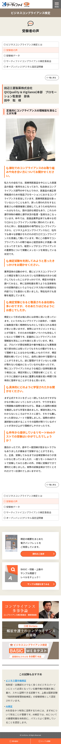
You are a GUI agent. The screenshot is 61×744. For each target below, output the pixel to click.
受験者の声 (12, 50)
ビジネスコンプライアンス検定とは (24, 44)
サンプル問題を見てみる (38, 584)
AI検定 (9, 706)
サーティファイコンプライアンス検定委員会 (28, 61)
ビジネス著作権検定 (16, 680)
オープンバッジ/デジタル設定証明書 (24, 66)
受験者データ (13, 55)
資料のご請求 (38, 553)
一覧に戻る (52, 77)
